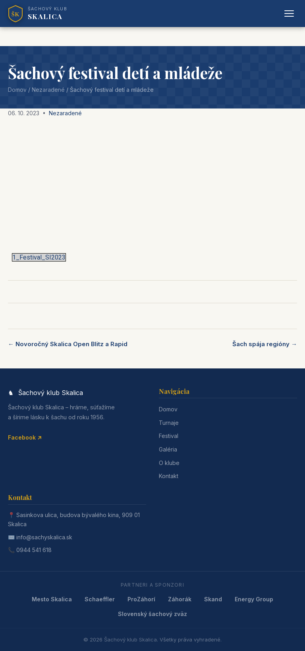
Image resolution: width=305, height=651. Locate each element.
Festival (168, 435)
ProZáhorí (141, 599)
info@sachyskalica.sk (44, 537)
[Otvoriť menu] (289, 13)
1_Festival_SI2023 (39, 257)
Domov (17, 89)
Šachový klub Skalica (130, 639)
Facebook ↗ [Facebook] (25, 437)
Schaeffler (100, 599)
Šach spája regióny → (264, 344)
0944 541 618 (34, 549)
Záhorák (179, 599)
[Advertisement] (152, 182)
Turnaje (169, 422)
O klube (169, 462)
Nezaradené (48, 89)
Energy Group (254, 599)
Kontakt (168, 476)
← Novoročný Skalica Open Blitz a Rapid (67, 344)
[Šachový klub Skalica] (37, 13)
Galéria (168, 449)
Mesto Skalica (52, 599)
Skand (213, 599)
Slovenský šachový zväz (152, 613)
